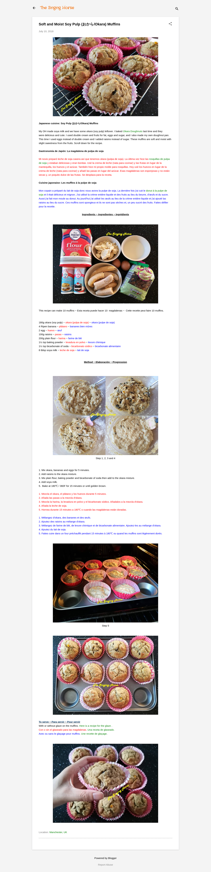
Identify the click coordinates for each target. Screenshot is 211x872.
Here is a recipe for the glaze (95, 725)
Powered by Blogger (105, 858)
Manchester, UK (58, 832)
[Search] (177, 9)
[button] (170, 24)
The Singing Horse (57, 8)
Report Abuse (105, 864)
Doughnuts (132, 131)
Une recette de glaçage (94, 733)
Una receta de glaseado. (101, 729)
